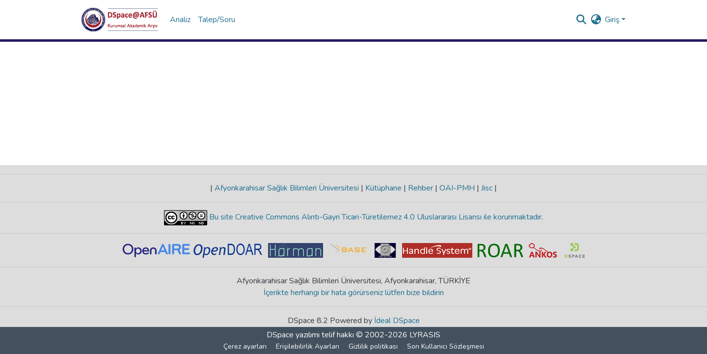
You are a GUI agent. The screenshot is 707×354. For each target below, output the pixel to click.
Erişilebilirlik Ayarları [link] (307, 346)
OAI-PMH (457, 188)
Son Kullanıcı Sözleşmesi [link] (445, 346)
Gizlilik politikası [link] (373, 346)
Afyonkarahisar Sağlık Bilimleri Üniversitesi (287, 188)
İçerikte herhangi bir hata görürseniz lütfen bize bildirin (354, 292)
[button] (119, 19)
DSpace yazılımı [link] (293, 334)
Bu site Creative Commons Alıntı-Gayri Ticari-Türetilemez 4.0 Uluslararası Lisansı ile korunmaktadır (374, 217)
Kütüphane (383, 188)
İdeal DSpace (397, 320)
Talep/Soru (216, 19)
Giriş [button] (613, 19)
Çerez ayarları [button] (245, 346)
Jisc (486, 188)
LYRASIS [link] (424, 334)
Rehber (420, 188)
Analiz (180, 19)
